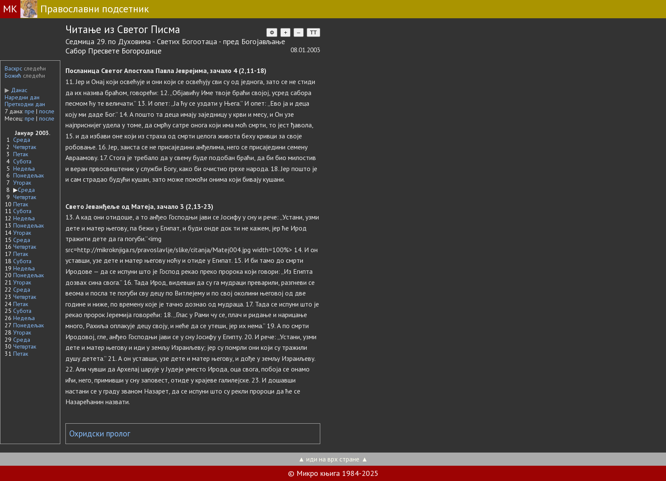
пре (29, 111)
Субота (22, 161)
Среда (21, 139)
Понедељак (28, 175)
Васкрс (13, 68)
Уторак (22, 182)
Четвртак (24, 147)
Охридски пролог (99, 433)
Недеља (24, 168)
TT (313, 32)
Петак (20, 154)
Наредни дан (22, 97)
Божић (13, 75)
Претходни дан (25, 104)
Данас (16, 90)
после (46, 111)
